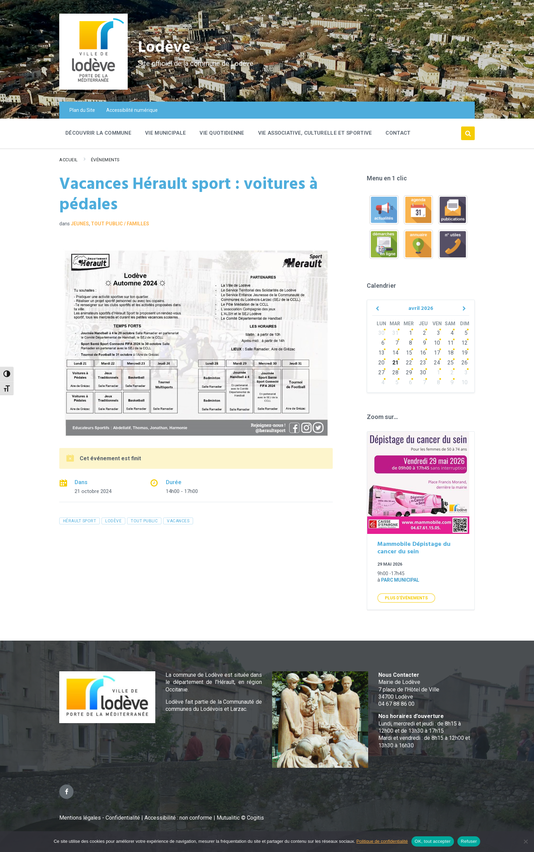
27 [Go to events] (381, 372)
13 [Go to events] (381, 352)
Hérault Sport (79, 521)
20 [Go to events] (381, 362)
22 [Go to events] (409, 362)
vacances (178, 521)
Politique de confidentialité (382, 841)
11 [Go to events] (450, 343)
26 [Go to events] (464, 362)
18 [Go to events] (450, 352)
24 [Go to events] (437, 362)
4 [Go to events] (452, 333)
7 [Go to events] (396, 343)
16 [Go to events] (423, 352)
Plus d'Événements (406, 598)
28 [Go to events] (395, 372)
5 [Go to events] (396, 382)
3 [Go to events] (438, 333)
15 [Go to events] (409, 352)
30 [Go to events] (381, 333)
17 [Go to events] (437, 352)
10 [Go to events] (437, 343)
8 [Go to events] (410, 343)
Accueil (68, 159)
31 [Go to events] (395, 333)
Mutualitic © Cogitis (240, 817)
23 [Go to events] (423, 362)
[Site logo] (93, 88)
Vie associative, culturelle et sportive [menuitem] (315, 133)
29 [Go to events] (409, 372)
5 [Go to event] (466, 333)
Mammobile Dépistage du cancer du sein (414, 548)
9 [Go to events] (424, 343)
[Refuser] (525, 841)
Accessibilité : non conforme (179, 817)
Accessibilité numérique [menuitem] (132, 110)
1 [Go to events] (410, 333)
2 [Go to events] (424, 333)
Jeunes (80, 223)
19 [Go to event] (464, 352)
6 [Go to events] (382, 343)
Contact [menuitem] (398, 133)
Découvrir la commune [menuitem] (98, 133)
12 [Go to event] (464, 343)
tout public (144, 521)
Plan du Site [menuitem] (82, 110)
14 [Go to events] (395, 352)
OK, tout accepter (433, 841)
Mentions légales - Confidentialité (99, 817)
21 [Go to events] (395, 362)
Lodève (165, 48)
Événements (105, 159)
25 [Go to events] (450, 362)
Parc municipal (400, 580)
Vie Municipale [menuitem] (165, 133)
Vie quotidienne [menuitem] (222, 133)
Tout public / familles (120, 223)
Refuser (469, 841)
